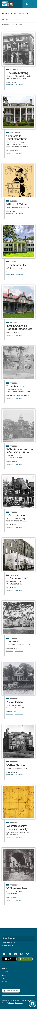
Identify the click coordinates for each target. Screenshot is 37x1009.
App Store (9, 959)
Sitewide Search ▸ (7, 945)
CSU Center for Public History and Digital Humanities (18, 833)
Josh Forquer (12, 82)
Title (11, 25)
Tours (4, 975)
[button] (27, 4)
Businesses (14, 201)
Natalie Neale (12, 461)
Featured (9, 19)
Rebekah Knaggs (13, 332)
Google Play (25, 959)
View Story (9, 84)
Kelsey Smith (12, 711)
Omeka (11, 1003)
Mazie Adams (12, 648)
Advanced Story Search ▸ (9, 943)
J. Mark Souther (13, 150)
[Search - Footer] (18, 938)
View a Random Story (11, 991)
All (3, 19)
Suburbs (13, 262)
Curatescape (18, 1003)
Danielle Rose (12, 772)
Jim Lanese (11, 211)
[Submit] (32, 937)
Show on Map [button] (19, 84)
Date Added (18, 25)
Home (4, 968)
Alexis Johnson (13, 395)
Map (3, 978)
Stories (5, 972)
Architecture (15, 383)
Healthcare (14, 575)
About (4, 981)
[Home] (7, 4)
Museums (13, 322)
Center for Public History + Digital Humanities (20, 1000)
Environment (15, 133)
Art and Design (15, 70)
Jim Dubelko (12, 524)
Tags (17, 19)
